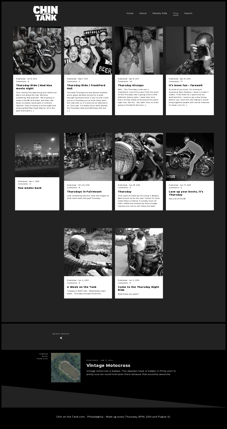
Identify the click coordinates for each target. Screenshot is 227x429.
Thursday (124, 191)
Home (130, 13)
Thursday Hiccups (131, 85)
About (143, 13)
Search (188, 13)
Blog (175, 13)
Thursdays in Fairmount (84, 191)
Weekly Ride (159, 13)
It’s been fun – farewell (185, 85)
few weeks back (30, 188)
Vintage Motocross (108, 365)
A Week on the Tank (81, 287)
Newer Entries (61, 334)
